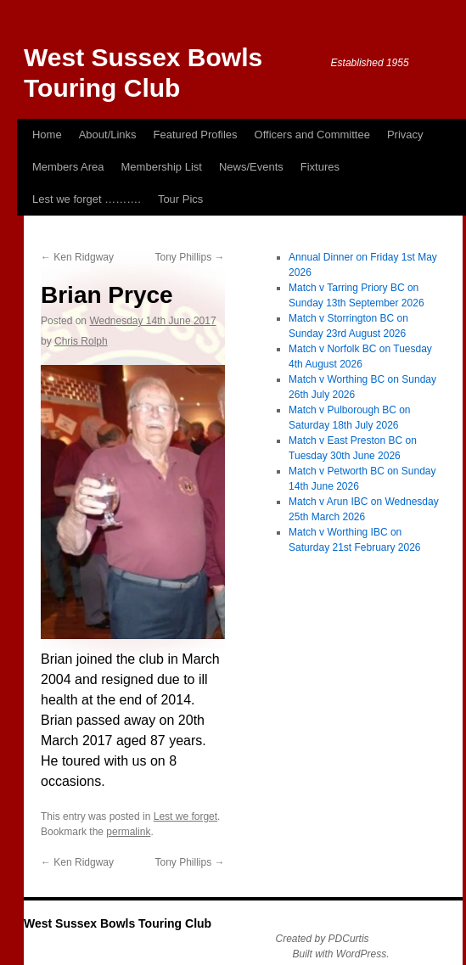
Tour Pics (180, 199)
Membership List (161, 166)
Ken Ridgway (77, 257)
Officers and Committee (312, 134)
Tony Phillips (189, 257)
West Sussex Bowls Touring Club (117, 923)
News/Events (251, 166)
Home (47, 134)
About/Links (108, 134)
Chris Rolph (81, 341)
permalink (128, 832)
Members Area (68, 166)
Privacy (405, 134)
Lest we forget (185, 816)
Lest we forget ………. (86, 199)
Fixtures (320, 166)
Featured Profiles (196, 134)
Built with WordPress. (341, 954)
